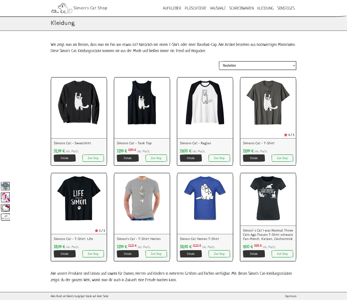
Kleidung (265, 8)
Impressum (290, 296)
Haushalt (218, 8)
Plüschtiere (195, 8)
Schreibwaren (241, 8)
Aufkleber (172, 8)
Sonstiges (286, 8)
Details (64, 158)
